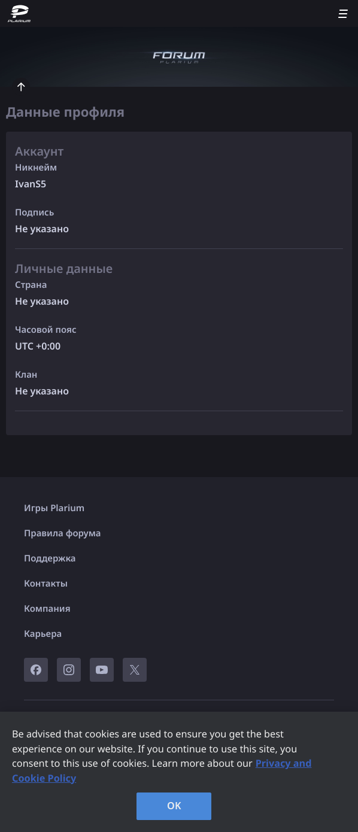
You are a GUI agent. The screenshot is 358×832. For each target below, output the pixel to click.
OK (174, 805)
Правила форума (62, 533)
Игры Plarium (54, 508)
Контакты (46, 584)
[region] (179, 772)
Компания (47, 609)
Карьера (43, 634)
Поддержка (50, 558)
